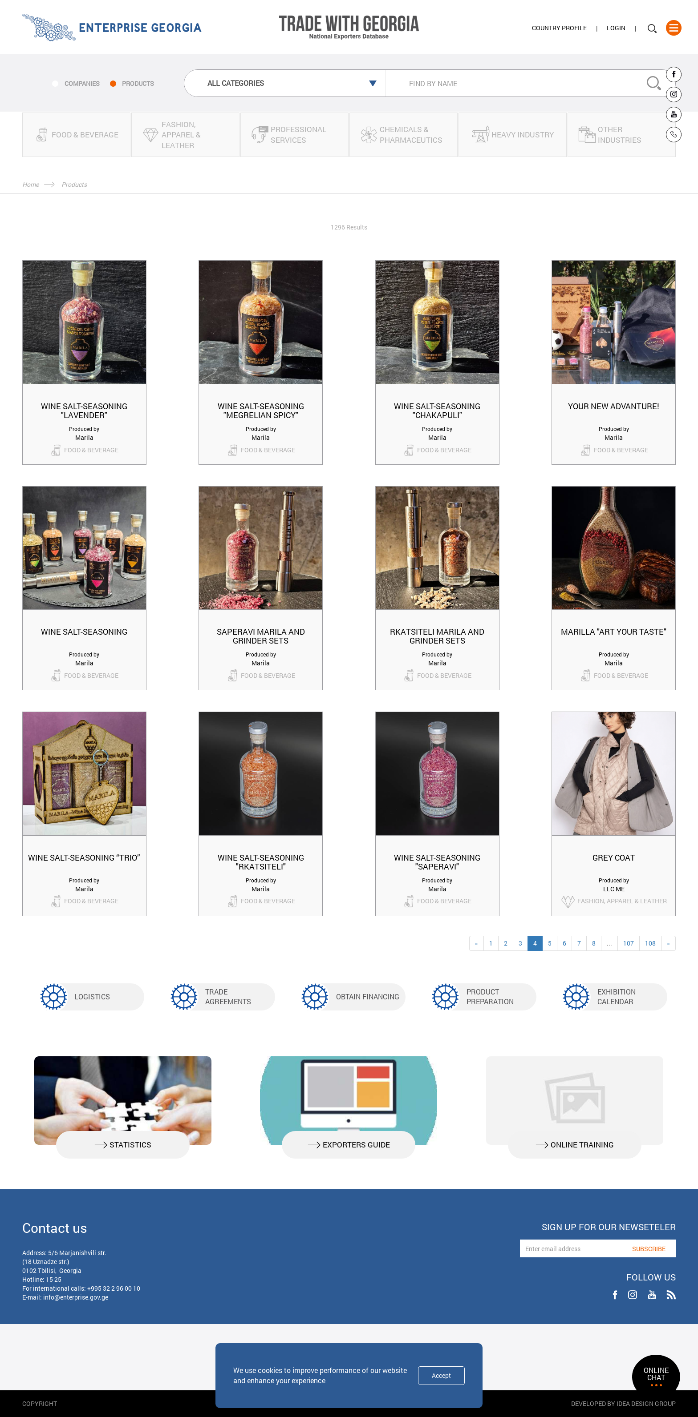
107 (628, 943)
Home (30, 184)
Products (74, 184)
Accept (441, 1375)
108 (650, 943)
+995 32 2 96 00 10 (113, 1288)
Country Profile (559, 28)
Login (616, 28)
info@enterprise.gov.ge (75, 1297)
